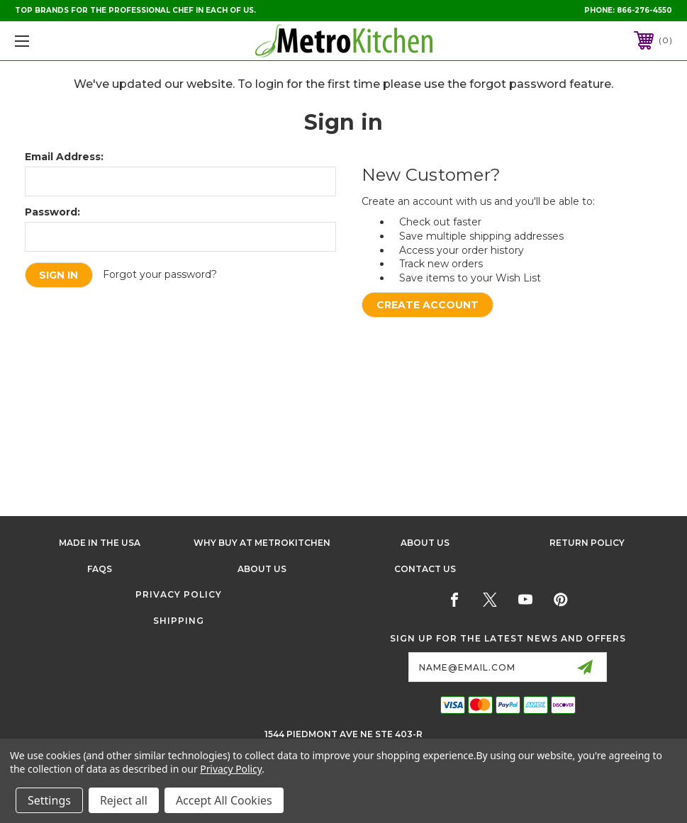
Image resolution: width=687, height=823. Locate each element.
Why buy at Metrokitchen (262, 542)
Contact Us (425, 569)
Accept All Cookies (224, 800)
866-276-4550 (644, 10)
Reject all (123, 800)
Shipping (178, 620)
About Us (425, 542)
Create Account (427, 304)
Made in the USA (99, 542)
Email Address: (64, 157)
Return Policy (587, 542)
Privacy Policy (178, 594)
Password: (52, 212)
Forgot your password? (161, 274)
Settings (49, 800)
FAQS (99, 569)
